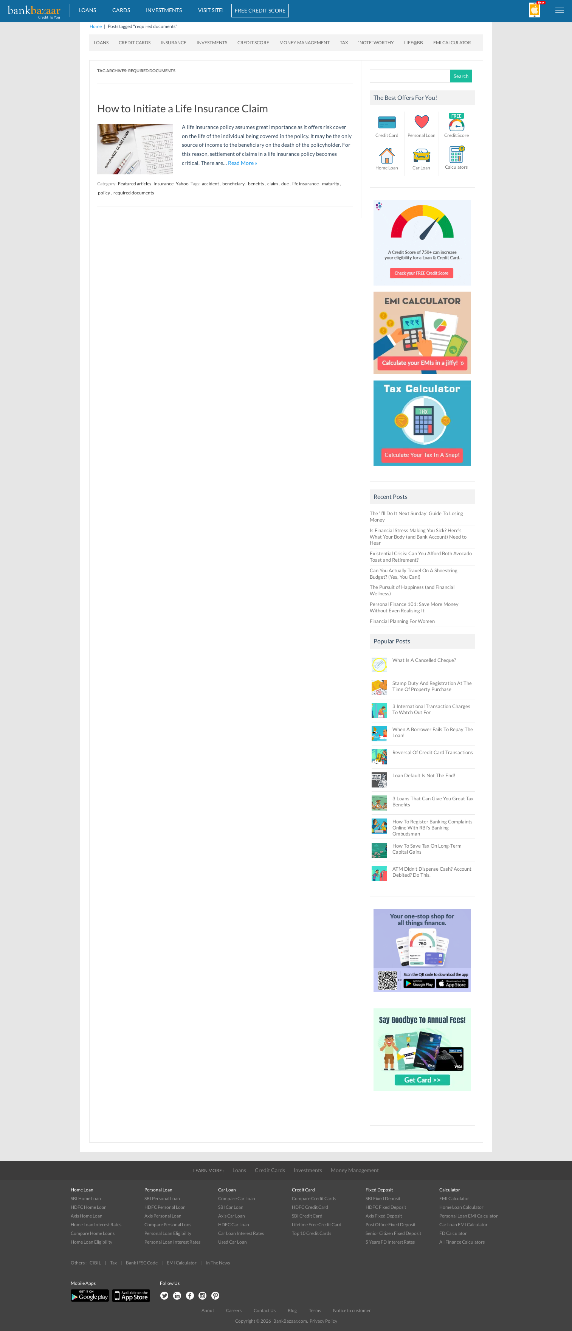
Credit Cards (134, 42)
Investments (164, 10)
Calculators (456, 167)
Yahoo (182, 183)
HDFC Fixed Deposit (386, 1207)
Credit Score (253, 42)
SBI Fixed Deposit (383, 1198)
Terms (315, 1310)
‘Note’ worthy (376, 42)
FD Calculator (453, 1233)
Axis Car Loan (231, 1216)
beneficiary (233, 183)
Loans (87, 10)
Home (96, 26)
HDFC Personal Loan (165, 1207)
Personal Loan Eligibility (167, 1233)
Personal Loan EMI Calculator (468, 1216)
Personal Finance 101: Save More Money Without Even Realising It (414, 607)
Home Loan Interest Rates (96, 1224)
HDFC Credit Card (310, 1207)
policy (104, 193)
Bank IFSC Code (142, 1263)
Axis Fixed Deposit (384, 1216)
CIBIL (95, 1263)
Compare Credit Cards (314, 1198)
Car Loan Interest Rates (241, 1233)
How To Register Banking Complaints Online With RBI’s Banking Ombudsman (432, 827)
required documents (133, 193)
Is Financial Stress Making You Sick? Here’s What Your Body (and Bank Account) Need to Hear (418, 536)
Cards (121, 10)
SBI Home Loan (86, 1198)
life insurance (305, 183)
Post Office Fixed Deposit (390, 1224)
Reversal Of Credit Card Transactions (432, 752)
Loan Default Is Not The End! (423, 775)
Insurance (173, 42)
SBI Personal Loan (162, 1198)
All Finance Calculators (462, 1242)
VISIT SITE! (211, 10)
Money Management (304, 42)
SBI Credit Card (307, 1216)
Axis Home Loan (86, 1216)
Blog (292, 1310)
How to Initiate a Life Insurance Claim (182, 108)
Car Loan (421, 168)
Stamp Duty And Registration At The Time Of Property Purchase (432, 686)
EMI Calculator (452, 42)
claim (272, 183)
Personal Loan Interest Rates (172, 1242)
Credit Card (386, 135)
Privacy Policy (323, 1321)
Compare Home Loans (93, 1233)
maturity (330, 183)
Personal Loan (422, 135)
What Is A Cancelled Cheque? (424, 660)
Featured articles (134, 183)
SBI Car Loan (230, 1207)
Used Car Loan (232, 1242)
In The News (218, 1263)
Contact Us (265, 1310)
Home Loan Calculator (461, 1207)
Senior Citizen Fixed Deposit (393, 1233)
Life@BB (413, 42)
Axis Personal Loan (162, 1216)
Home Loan (386, 168)
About (208, 1310)
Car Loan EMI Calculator (463, 1224)
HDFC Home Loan (89, 1207)
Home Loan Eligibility (91, 1242)
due (285, 183)
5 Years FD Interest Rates (390, 1242)
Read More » (242, 163)
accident (210, 183)
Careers (234, 1310)
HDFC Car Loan (233, 1224)
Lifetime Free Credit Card (316, 1224)
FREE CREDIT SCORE (260, 10)
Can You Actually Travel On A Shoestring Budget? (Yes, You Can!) (413, 573)
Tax (344, 42)
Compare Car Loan (236, 1198)
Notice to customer (352, 1310)
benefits (256, 183)
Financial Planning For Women (402, 621)
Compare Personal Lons (167, 1224)
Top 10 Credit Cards (311, 1233)
